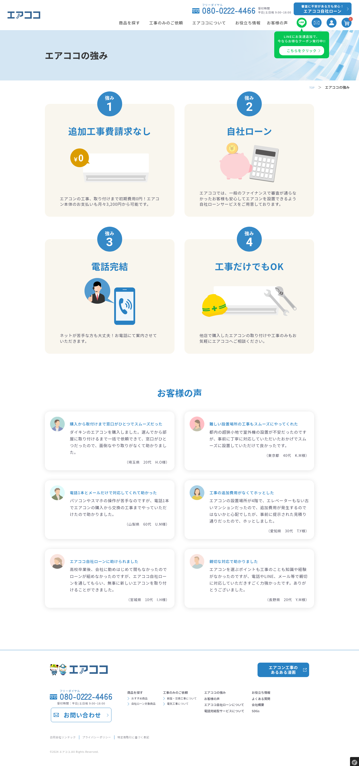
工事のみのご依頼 (187, 692)
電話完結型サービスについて (246, 716)
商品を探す (138, 692)
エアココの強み (235, 692)
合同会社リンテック (67, 736)
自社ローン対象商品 (147, 706)
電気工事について (189, 706)
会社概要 (288, 708)
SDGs (285, 716)
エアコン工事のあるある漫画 (283, 667)
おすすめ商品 (142, 699)
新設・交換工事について (194, 699)
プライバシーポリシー (110, 736)
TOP (311, 87)
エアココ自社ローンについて (246, 708)
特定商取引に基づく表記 (157, 736)
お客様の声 (231, 700)
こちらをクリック (302, 50)
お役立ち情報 (292, 692)
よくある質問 (292, 700)
